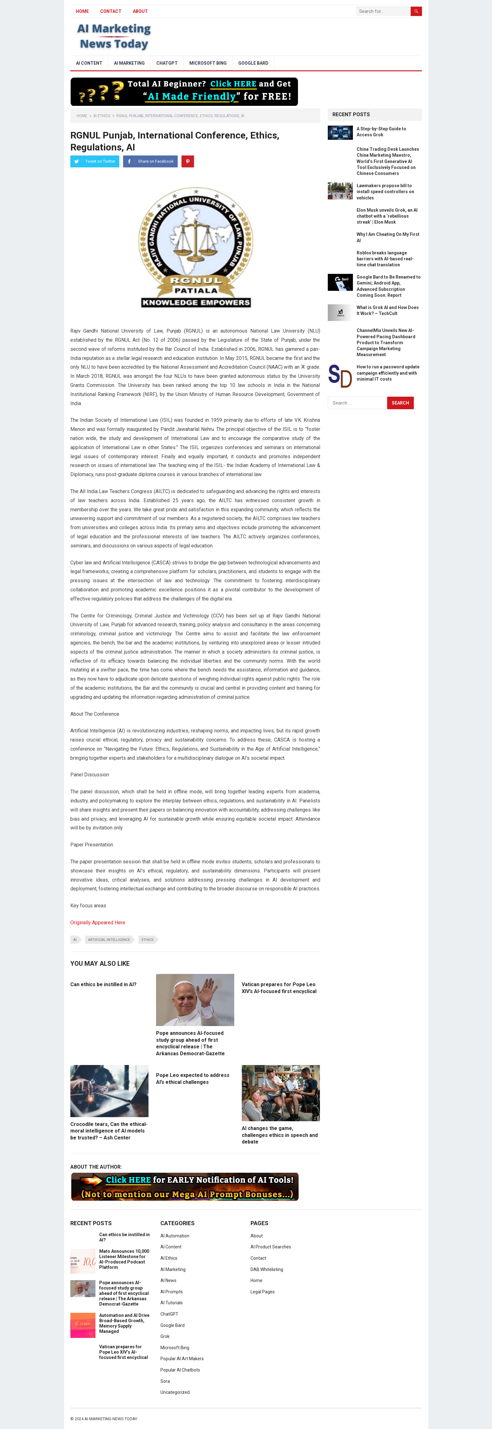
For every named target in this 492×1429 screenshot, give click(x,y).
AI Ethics (101, 116)
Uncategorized (175, 1392)
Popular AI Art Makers (182, 1358)
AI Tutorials (171, 1302)
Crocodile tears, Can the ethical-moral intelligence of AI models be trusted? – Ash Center (109, 1131)
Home (82, 116)
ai (75, 940)
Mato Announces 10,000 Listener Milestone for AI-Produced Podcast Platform (124, 1259)
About (140, 11)
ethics (148, 940)
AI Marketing (129, 63)
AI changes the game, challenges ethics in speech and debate (280, 1135)
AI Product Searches (271, 1246)
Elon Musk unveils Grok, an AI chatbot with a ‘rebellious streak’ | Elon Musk (387, 216)
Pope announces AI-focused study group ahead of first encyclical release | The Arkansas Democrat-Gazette (124, 1293)
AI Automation (174, 1235)
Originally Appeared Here (97, 923)
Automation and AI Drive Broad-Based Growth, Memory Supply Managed (124, 1323)
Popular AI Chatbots (180, 1369)
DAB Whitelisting (267, 1269)
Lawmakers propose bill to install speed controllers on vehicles (385, 191)
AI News (168, 1280)
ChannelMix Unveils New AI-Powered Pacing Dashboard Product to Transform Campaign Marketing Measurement (386, 342)
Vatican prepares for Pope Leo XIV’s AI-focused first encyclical (123, 1352)
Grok (165, 1336)
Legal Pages (263, 1291)
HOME (82, 11)
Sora (165, 1381)
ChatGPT (167, 63)
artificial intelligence (109, 940)
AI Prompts (171, 1291)
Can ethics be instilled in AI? (103, 984)
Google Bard (253, 63)
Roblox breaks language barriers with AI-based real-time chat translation (385, 258)
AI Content (89, 63)
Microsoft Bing (208, 63)
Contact (111, 11)
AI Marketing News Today (110, 1418)
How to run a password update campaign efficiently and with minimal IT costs (388, 372)
